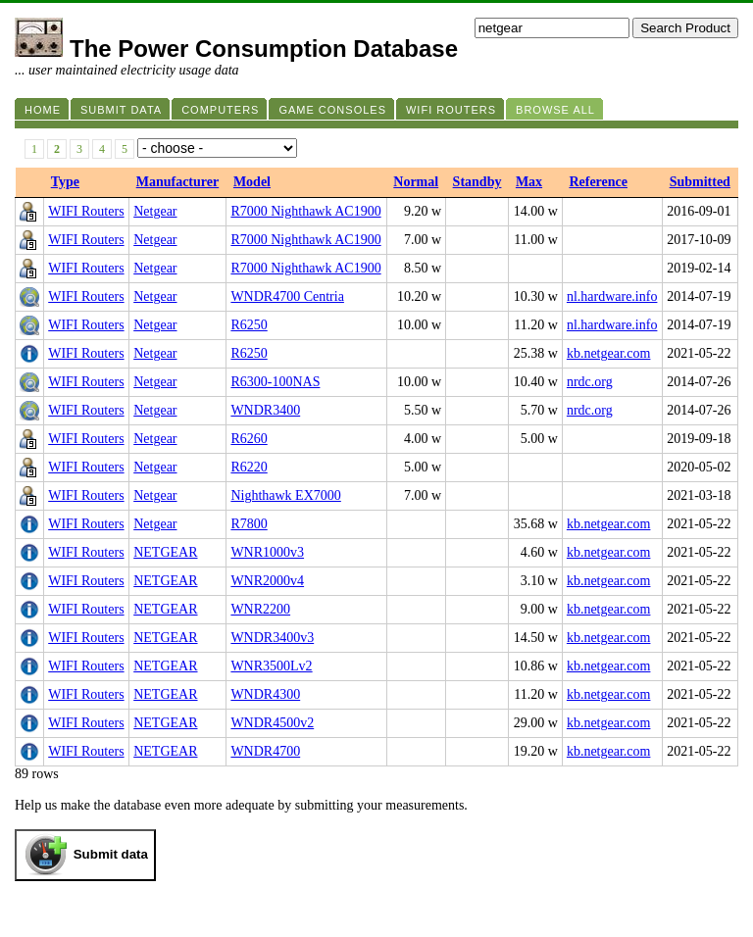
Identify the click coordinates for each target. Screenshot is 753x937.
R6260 (248, 438)
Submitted (700, 181)
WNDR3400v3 (272, 637)
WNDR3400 (265, 410)
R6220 (248, 467)
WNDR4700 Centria (286, 296)
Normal (415, 181)
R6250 (248, 325)
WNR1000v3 (267, 552)
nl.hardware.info (612, 296)
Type (65, 181)
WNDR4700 (265, 751)
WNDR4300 (265, 694)
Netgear (154, 211)
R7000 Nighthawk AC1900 (305, 211)
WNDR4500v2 (272, 722)
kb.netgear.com (609, 353)
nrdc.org (590, 381)
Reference (598, 181)
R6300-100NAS (275, 381)
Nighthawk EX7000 (285, 495)
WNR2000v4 (267, 580)
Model (252, 181)
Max (529, 181)
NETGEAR (165, 552)
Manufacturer (178, 181)
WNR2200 (260, 609)
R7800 (248, 524)
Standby (477, 181)
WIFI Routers (86, 211)
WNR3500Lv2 (271, 666)
